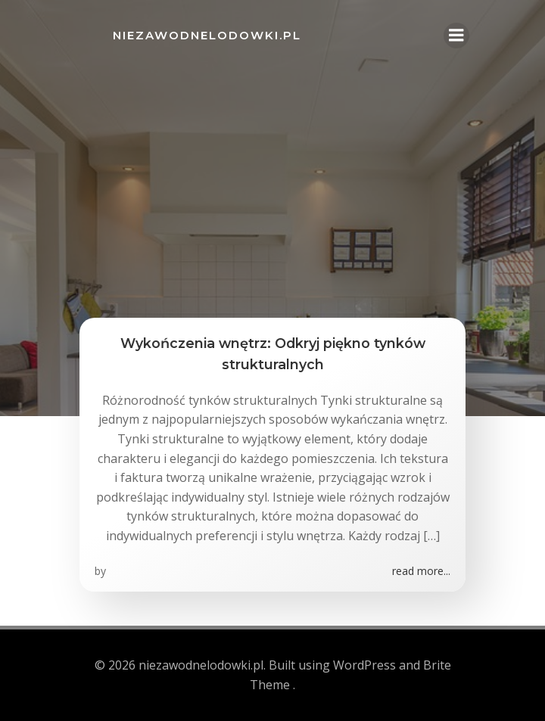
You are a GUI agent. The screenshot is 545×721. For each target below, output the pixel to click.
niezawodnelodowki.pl (207, 35)
